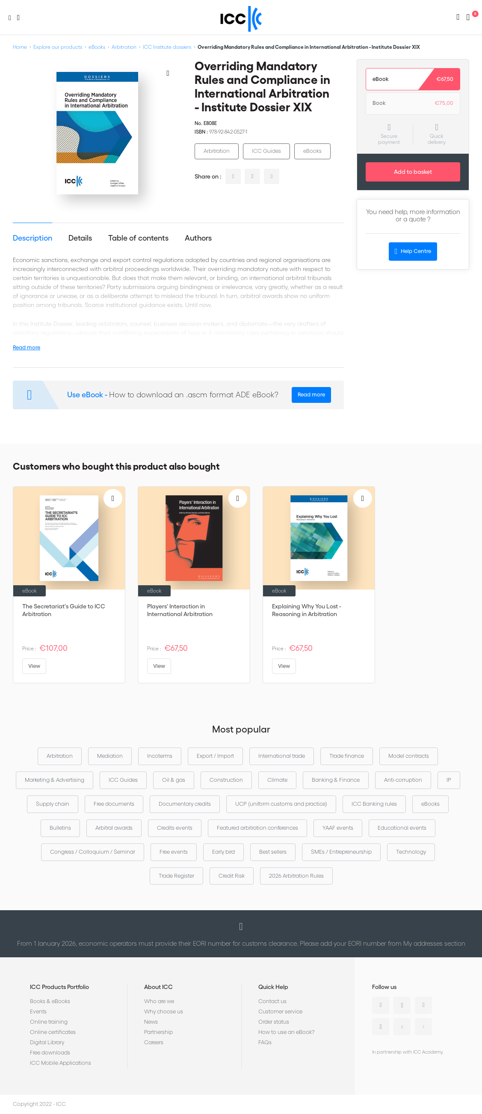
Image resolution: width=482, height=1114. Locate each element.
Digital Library (47, 1042)
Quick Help (273, 986)
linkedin (233, 176)
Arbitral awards (114, 828)
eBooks (97, 47)
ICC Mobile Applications (60, 1063)
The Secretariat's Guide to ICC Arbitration (63, 610)
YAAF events (337, 828)
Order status (273, 1022)
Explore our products (57, 47)
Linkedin (380, 1005)
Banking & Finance (336, 780)
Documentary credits (185, 804)
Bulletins (60, 828)
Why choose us (163, 1011)
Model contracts (408, 756)
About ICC (158, 986)
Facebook (423, 1005)
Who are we (159, 1001)
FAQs (265, 1042)
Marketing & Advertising (54, 780)
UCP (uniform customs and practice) (281, 804)
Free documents (114, 804)
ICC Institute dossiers (167, 47)
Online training (49, 1022)
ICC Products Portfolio (59, 986)
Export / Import (215, 756)
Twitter (402, 1005)
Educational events (402, 828)
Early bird (223, 852)
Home (20, 47)
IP (449, 780)
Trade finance (346, 756)
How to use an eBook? (286, 1032)
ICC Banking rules (374, 804)
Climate (277, 780)
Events (38, 1011)
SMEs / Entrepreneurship (341, 852)
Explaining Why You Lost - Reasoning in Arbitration (306, 610)
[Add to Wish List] (168, 72)
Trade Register (176, 876)
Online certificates (53, 1032)
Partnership (158, 1032)
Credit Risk (232, 876)
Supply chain (52, 804)
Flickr (423, 1026)
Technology (411, 852)
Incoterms (159, 756)
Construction (226, 780)
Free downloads (50, 1052)
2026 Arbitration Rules (296, 876)
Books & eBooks (50, 1001)
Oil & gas (173, 780)
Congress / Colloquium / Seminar (92, 852)
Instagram (380, 1026)
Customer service (280, 1011)
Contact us (272, 1001)
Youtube (402, 1026)
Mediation (110, 756)
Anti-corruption (403, 780)
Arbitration (124, 47)
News (151, 1022)
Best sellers (273, 852)
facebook (271, 176)
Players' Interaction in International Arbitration (180, 610)
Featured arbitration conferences (257, 828)
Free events (174, 852)
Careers (153, 1042)
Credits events (174, 828)
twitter (252, 176)
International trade (281, 756)
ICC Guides (266, 151)
